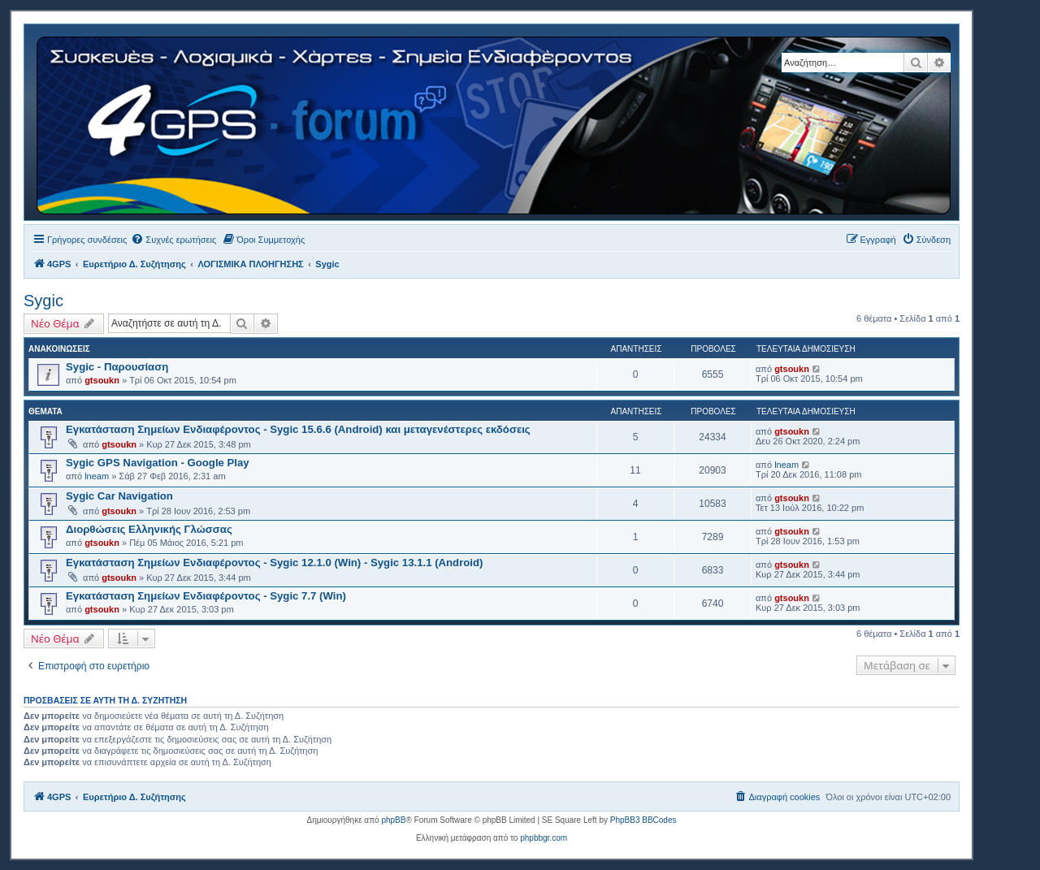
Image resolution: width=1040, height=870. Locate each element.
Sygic (43, 300)
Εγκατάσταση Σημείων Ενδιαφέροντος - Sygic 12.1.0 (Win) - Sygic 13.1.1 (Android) (274, 562)
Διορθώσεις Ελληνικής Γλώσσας (149, 529)
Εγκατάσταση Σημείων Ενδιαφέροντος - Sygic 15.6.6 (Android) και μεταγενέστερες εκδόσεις (298, 429)
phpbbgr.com (543, 837)
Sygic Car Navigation (119, 496)
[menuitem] (173, 239)
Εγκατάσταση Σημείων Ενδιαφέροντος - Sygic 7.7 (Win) (206, 596)
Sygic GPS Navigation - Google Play (157, 463)
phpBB (393, 820)
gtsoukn (101, 380)
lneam (96, 476)
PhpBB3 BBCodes (643, 820)
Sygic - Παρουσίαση (117, 367)
